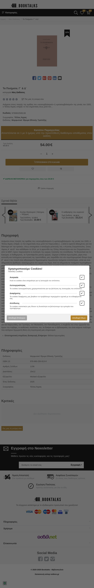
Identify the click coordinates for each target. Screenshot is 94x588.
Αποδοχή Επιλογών (16, 318)
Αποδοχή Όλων (78, 318)
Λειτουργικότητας (18, 285)
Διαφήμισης (15, 293)
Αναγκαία (14, 277)
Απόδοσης (15, 303)
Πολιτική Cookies (15, 271)
